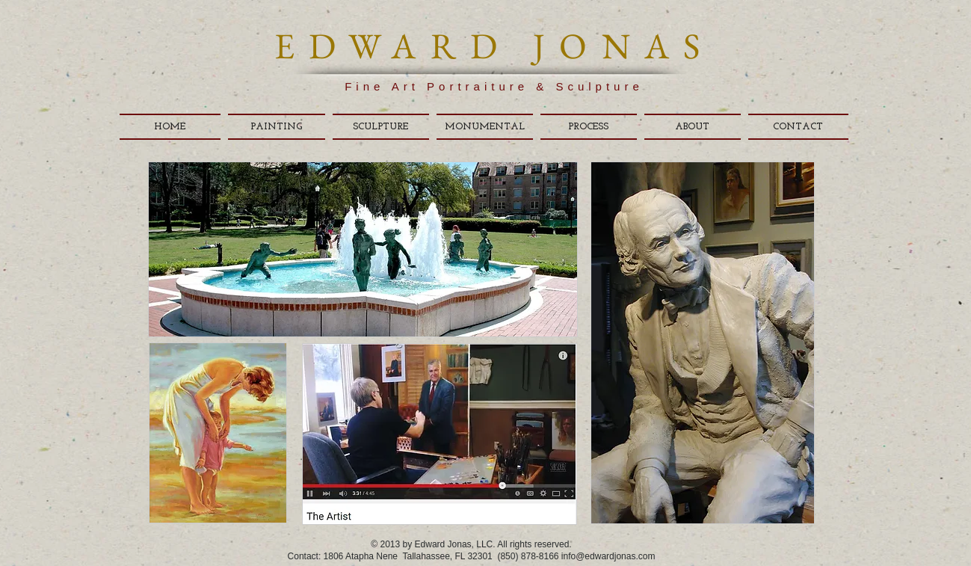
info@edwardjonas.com (608, 556)
